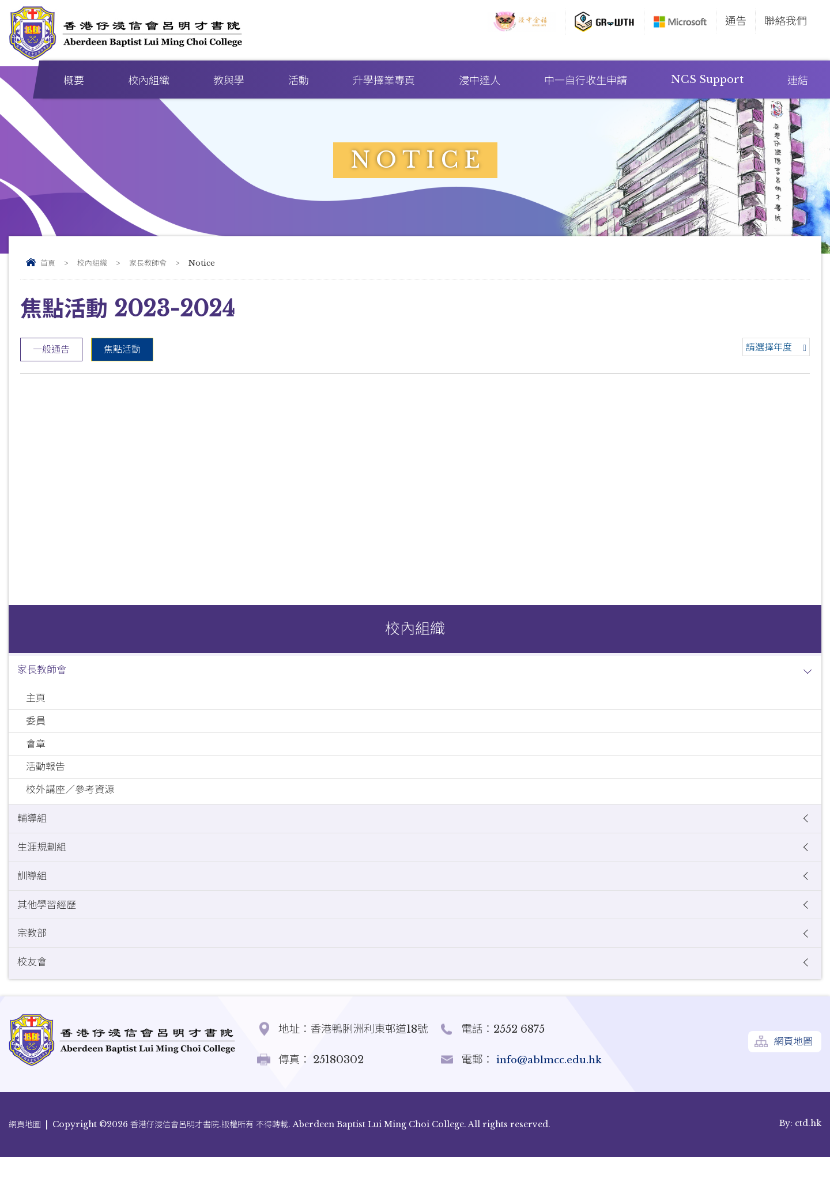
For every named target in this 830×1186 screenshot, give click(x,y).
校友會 (33, 989)
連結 (797, 80)
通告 (735, 21)
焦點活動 (122, 349)
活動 (298, 80)
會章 (36, 752)
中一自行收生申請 (585, 80)
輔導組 (33, 834)
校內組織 (148, 80)
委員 (36, 727)
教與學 (228, 80)
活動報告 (47, 777)
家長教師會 (148, 263)
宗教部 (33, 958)
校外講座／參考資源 (74, 803)
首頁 (47, 263)
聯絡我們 (785, 21)
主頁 (36, 701)
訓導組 (33, 896)
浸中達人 (479, 80)
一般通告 (51, 349)
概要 (73, 80)
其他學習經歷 (49, 927)
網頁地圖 (791, 1072)
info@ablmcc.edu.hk (551, 1088)
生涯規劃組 (44, 865)
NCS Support (707, 79)
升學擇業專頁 (384, 80)
